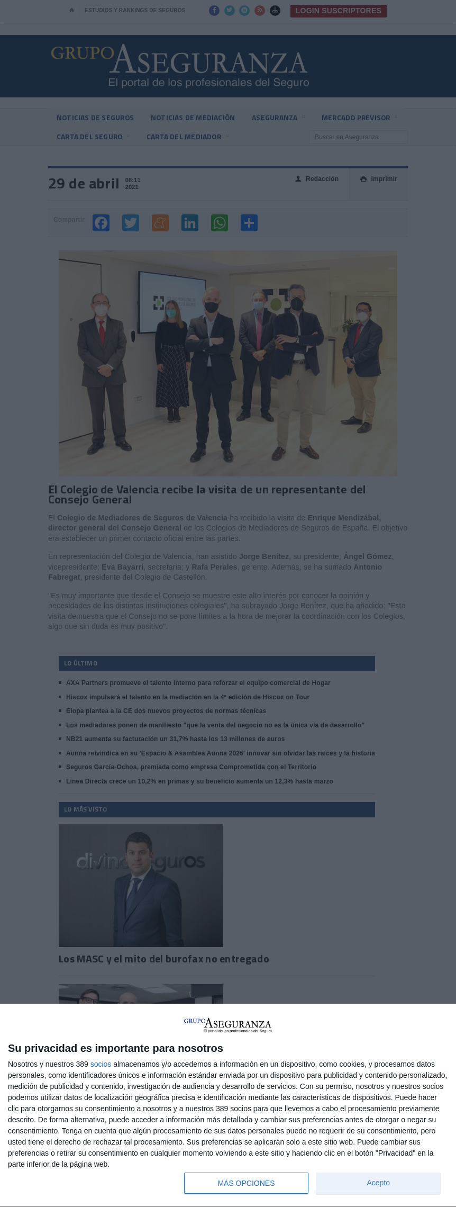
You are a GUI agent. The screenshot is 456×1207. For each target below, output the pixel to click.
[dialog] (228, 1105)
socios (101, 1064)
